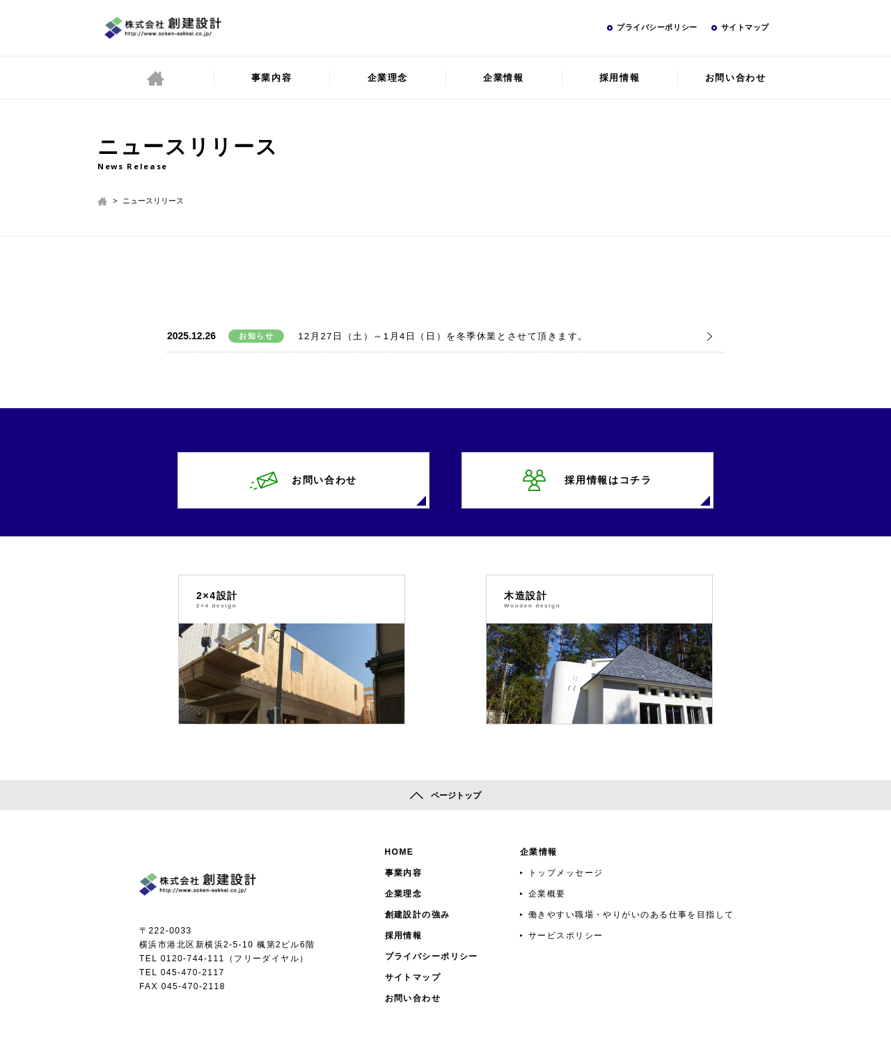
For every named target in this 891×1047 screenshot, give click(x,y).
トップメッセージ (566, 873)
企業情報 (503, 77)
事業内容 (271, 77)
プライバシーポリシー (657, 27)
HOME (399, 852)
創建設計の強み (417, 915)
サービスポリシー (566, 935)
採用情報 (619, 77)
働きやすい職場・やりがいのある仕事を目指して (631, 915)
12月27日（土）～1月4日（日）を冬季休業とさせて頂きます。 (443, 336)
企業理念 (388, 77)
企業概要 (547, 894)
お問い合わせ (735, 77)
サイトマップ (745, 27)
